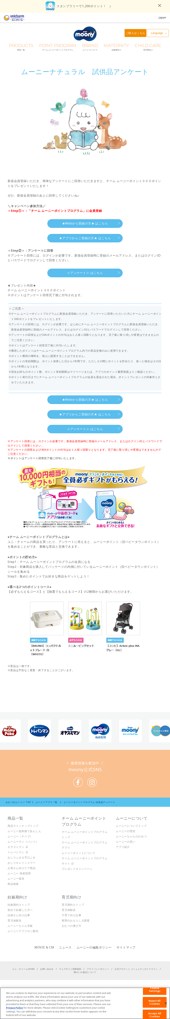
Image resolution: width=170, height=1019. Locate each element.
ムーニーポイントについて (78, 853)
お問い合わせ (47, 969)
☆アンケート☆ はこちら (85, 273)
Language (157, 33)
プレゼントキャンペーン (77, 869)
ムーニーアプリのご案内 (23, 931)
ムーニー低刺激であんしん (24, 831)
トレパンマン (16, 852)
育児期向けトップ (73, 904)
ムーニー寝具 (16, 878)
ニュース (65, 947)
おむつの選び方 (71, 926)
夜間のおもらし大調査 (76, 920)
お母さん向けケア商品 (22, 868)
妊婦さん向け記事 (19, 915)
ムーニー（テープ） (20, 836)
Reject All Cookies (155, 1002)
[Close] (166, 1003)
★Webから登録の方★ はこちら (85, 223)
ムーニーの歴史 (126, 831)
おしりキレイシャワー (22, 863)
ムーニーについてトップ (131, 826)
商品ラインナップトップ (23, 826)
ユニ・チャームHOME (23, 969)
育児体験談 (15, 920)
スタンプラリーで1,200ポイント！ (81, 6)
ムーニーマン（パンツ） (23, 841)
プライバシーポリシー (98, 969)
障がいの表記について (85, 972)
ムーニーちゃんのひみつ (131, 836)
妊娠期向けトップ (19, 904)
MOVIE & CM (44, 947)
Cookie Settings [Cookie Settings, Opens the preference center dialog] (154, 989)
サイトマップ (126, 947)
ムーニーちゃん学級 (20, 926)
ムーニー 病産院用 (19, 873)
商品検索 (13, 884)
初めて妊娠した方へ (20, 910)
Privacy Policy (14, 1007)
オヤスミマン (16, 847)
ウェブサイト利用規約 (70, 969)
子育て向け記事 (71, 915)
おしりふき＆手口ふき (22, 857)
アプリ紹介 (123, 847)
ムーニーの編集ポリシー (94, 947)
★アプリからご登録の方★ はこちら (85, 238)
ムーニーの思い (126, 841)
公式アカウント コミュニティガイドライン (136, 969)
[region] (85, 1003)
